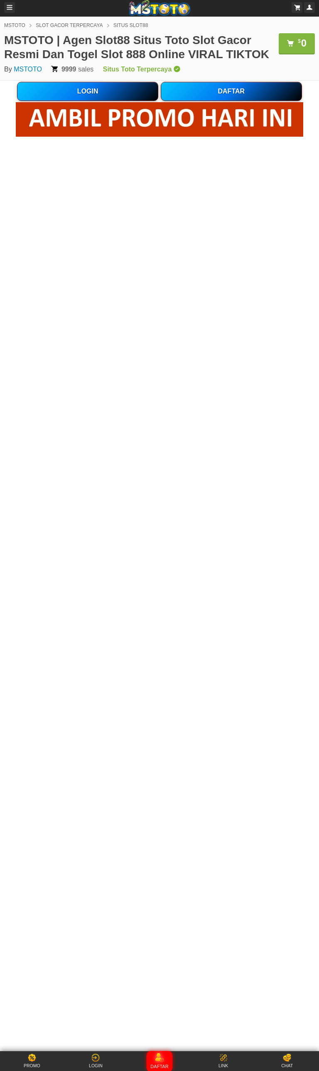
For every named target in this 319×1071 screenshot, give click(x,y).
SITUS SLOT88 (130, 25)
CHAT (287, 1061)
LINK (223, 1061)
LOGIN (87, 91)
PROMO (32, 1061)
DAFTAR (231, 91)
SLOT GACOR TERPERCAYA (69, 25)
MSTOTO (14, 25)
